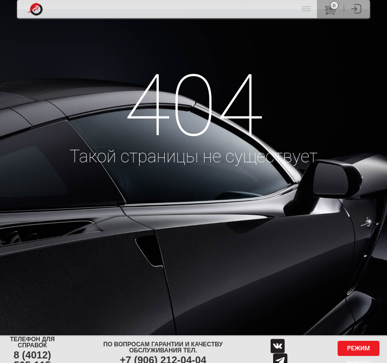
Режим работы (358, 350)
